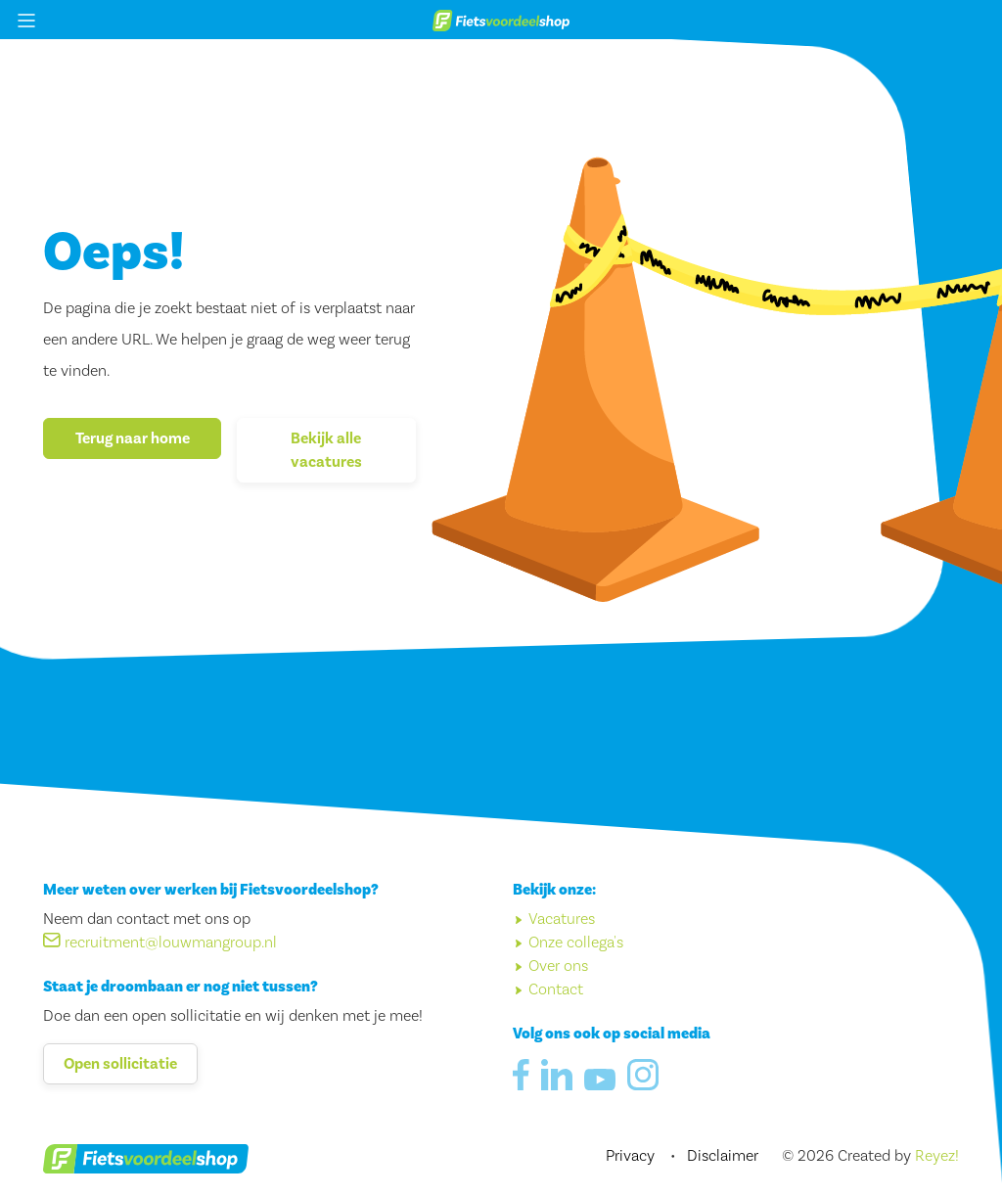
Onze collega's (575, 942)
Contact (555, 989)
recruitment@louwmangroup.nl (160, 942)
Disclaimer (722, 1156)
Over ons (558, 966)
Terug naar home (132, 438)
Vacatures (561, 919)
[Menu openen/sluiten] (26, 19)
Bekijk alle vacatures (326, 450)
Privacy (632, 1156)
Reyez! (937, 1156)
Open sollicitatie (120, 1064)
